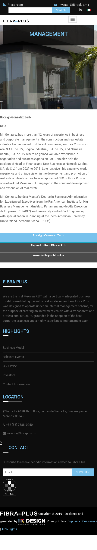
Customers (89, 521)
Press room (13, 5)
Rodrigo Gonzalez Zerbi (48, 235)
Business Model (13, 347)
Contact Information (16, 384)
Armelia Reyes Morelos (48, 255)
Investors (9, 375)
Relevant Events (13, 357)
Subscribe (83, 472)
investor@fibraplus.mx (74, 5)
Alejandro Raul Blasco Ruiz (48, 245)
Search (61, 10)
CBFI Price (10, 366)
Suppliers (73, 521)
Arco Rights (9, 529)
